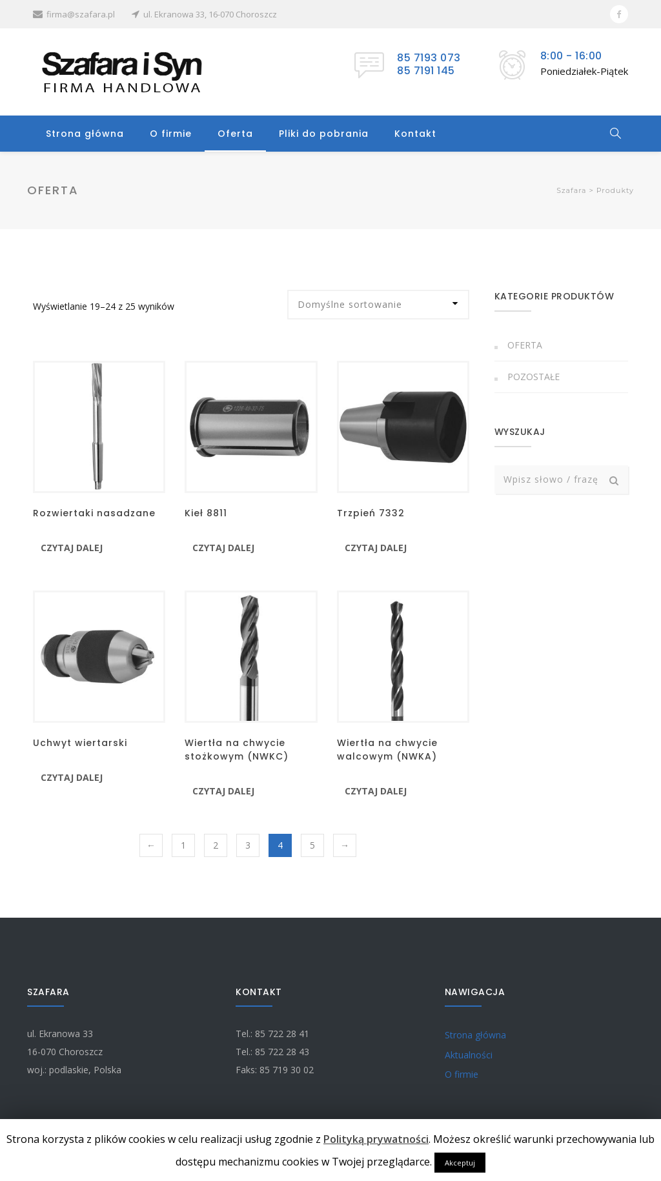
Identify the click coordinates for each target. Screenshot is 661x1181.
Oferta (235, 133)
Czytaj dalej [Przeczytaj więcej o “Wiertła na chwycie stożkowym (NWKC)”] (223, 791)
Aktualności (469, 1055)
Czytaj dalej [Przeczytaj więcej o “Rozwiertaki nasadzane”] (72, 547)
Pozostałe (533, 376)
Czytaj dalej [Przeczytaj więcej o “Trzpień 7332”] (376, 547)
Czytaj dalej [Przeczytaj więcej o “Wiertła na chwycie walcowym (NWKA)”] (376, 791)
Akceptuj (460, 1162)
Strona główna (85, 133)
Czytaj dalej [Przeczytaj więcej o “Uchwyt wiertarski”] (72, 777)
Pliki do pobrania (324, 133)
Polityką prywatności (376, 1139)
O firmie (171, 133)
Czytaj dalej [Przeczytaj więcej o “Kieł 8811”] (223, 547)
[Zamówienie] (378, 304)
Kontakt (415, 133)
